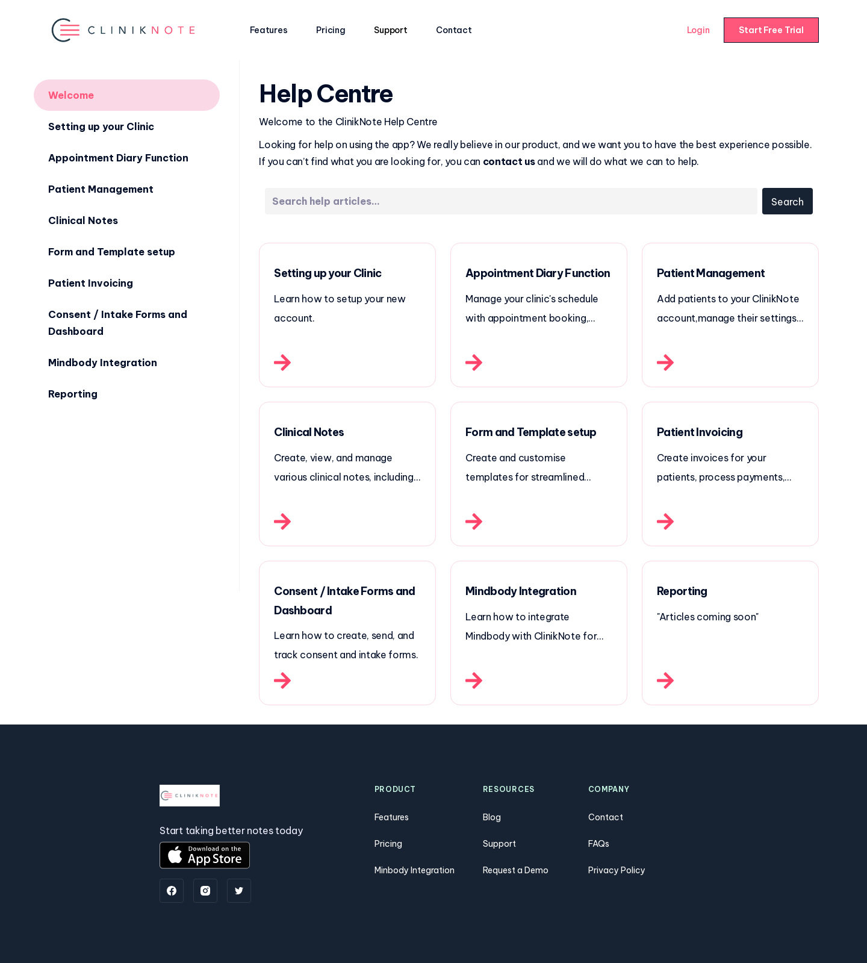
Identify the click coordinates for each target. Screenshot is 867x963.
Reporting (73, 394)
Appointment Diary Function (118, 158)
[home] (124, 29)
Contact (453, 30)
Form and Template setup (111, 252)
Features (269, 30)
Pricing (330, 30)
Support (390, 30)
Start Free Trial (771, 30)
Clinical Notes (83, 220)
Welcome (71, 95)
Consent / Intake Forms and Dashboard (117, 322)
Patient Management (101, 189)
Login (698, 30)
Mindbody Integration (102, 363)
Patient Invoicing (90, 283)
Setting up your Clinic (101, 126)
